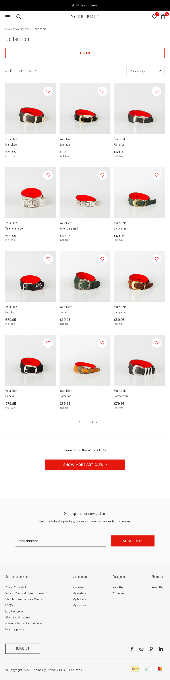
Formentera (121, 396)
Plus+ (63, 670)
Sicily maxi (120, 312)
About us (118, 593)
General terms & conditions (23, 623)
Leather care (14, 611)
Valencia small (69, 228)
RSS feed (75, 670)
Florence (119, 144)
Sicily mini (120, 228)
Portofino (65, 396)
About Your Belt (15, 587)
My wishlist (80, 605)
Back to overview (17, 29)
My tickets (79, 599)
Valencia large (14, 228)
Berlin (63, 312)
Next (97, 422)
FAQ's (9, 605)
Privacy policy (14, 629)
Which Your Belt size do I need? (26, 593)
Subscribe (132, 541)
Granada (65, 144)
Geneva (10, 396)
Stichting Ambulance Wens (23, 599)
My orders (79, 593)
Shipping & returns (18, 617)
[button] (8, 16)
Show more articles (85, 465)
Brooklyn (10, 312)
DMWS (51, 670)
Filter (85, 53)
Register (78, 587)
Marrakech (11, 144)
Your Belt (118, 587)
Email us (22, 648)
